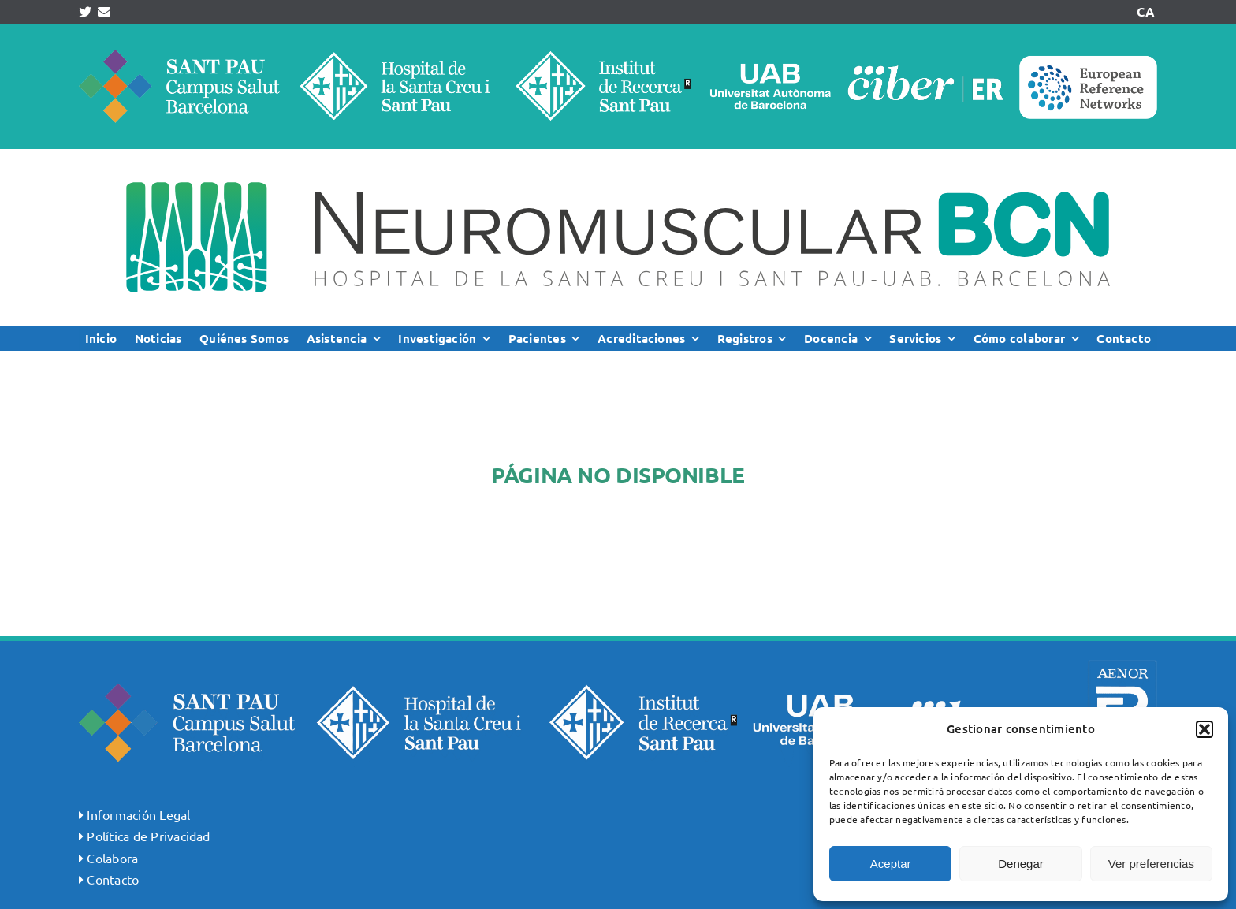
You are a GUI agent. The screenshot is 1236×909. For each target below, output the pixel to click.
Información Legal (138, 814)
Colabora (112, 858)
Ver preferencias (1151, 863)
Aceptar (890, 863)
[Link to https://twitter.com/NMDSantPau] (85, 12)
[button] (1204, 729)
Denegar (1021, 863)
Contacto (113, 879)
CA (1145, 11)
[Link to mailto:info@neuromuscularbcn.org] (104, 12)
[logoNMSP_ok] (618, 155)
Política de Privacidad (148, 836)
